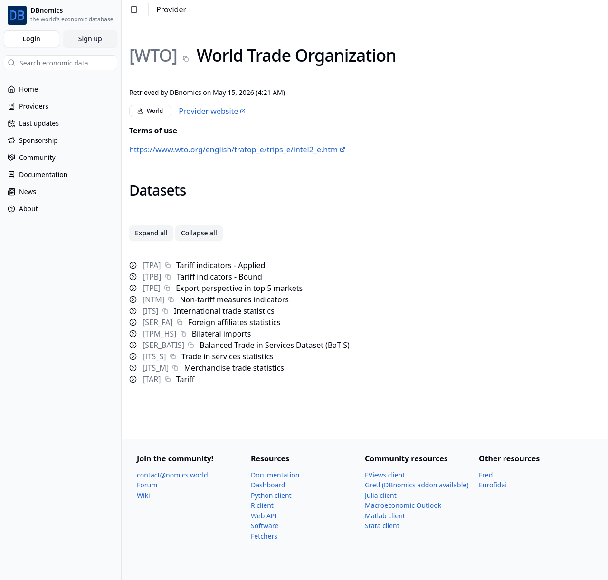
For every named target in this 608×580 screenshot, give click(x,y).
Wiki (143, 495)
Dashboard (268, 484)
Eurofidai (493, 484)
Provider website (212, 111)
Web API (264, 515)
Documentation (275, 474)
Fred (486, 474)
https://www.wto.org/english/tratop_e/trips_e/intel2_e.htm (237, 149)
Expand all (151, 232)
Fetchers (264, 536)
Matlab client (385, 515)
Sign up (90, 38)
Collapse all (199, 232)
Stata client (382, 525)
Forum (147, 484)
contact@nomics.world (172, 474)
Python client (271, 495)
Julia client (381, 495)
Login (31, 38)
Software (264, 525)
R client (262, 505)
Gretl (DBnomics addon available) (416, 484)
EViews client (385, 474)
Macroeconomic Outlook (403, 505)
